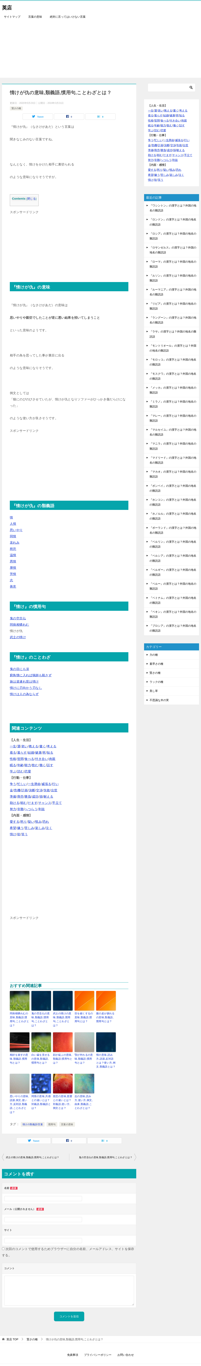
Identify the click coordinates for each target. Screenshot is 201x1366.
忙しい (22, 784)
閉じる (31, 198)
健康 (38, 752)
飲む (35, 765)
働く (42, 765)
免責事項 (72, 1342)
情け (13, 834)
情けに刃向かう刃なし (26, 687)
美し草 (154, 690)
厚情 (13, 567)
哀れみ (14, 542)
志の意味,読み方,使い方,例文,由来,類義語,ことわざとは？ (84, 1094)
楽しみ (40, 828)
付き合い (41, 759)
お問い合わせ (125, 1342)
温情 (13, 555)
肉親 (52, 759)
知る (50, 752)
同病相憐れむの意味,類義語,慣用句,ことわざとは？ (19, 1017)
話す (50, 765)
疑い (31, 821)
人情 (13, 523)
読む (20, 771)
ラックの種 (156, 681)
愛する (14, 821)
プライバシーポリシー (97, 1342)
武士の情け (18, 637)
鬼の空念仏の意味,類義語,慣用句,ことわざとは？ (41, 1017)
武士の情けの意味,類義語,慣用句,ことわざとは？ (62, 1017)
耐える (48, 796)
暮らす (22, 752)
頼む (23, 802)
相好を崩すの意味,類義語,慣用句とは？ (19, 1053)
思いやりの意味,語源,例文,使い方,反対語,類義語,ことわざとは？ (19, 1094)
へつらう (31, 809)
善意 (13, 586)
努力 (13, 809)
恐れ (46, 821)
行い (55, 784)
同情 (13, 536)
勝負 (28, 796)
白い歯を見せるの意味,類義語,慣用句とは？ (41, 1053)
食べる (29, 759)
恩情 (13, 561)
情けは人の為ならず (24, 694)
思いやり (16, 530)
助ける (14, 802)
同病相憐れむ (19, 624)
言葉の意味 (35, 16)
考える (51, 746)
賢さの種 (16, 108)
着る (13, 752)
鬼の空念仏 (18, 618)
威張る (46, 784)
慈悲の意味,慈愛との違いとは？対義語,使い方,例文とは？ (62, 1094)
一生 (13, 746)
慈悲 (13, 549)
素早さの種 (156, 663)
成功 (35, 796)
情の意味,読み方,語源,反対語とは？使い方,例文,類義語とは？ (105, 1054)
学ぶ (13, 771)
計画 (24, 790)
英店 (8, 6)
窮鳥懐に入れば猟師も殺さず (31, 675)
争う (13, 784)
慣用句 (52, 1111)
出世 (54, 790)
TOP (12, 1326)
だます (32, 802)
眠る (13, 765)
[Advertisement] (100, 50)
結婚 (31, 752)
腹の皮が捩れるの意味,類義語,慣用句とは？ (106, 1017)
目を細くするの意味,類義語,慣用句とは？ (84, 1017)
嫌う (20, 828)
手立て (57, 802)
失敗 (47, 790)
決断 (32, 790)
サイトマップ (12, 16)
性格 (13, 759)
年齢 (20, 765)
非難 (20, 809)
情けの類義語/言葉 (33, 1111)
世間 (20, 759)
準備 (13, 796)
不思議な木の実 (159, 700)
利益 (41, 809)
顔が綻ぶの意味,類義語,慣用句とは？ (62, 1053)
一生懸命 (34, 784)
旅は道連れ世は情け (24, 681)
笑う (24, 834)
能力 (28, 765)
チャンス (44, 802)
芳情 (13, 574)
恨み (38, 821)
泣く (49, 828)
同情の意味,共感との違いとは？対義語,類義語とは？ (41, 1094)
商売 (20, 796)
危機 (17, 790)
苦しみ (29, 828)
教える (33, 746)
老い (24, 746)
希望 (13, 828)
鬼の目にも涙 (19, 669)
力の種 (154, 654)
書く (42, 746)
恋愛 (28, 771)
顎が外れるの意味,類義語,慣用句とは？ (84, 1053)
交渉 (39, 790)
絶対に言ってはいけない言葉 (68, 16)
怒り (23, 821)
